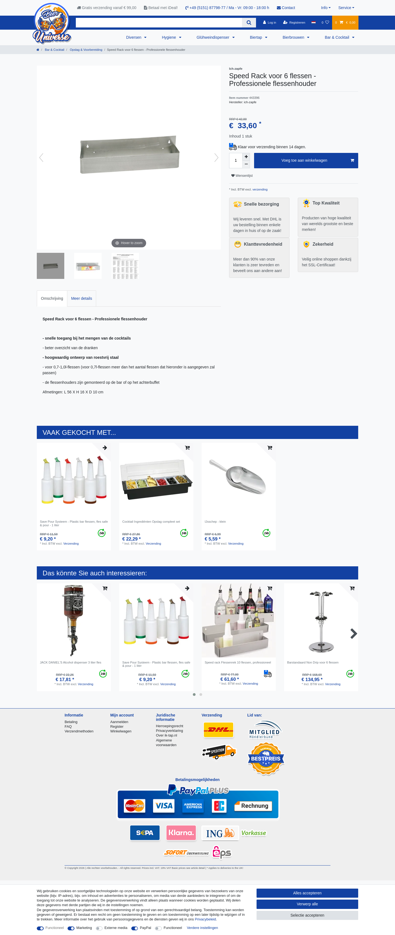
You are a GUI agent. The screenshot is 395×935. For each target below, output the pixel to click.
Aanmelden (119, 722)
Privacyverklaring (169, 731)
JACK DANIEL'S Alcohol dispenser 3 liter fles (70, 662)
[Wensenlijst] (325, 22)
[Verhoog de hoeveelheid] (246, 157)
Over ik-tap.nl (166, 735)
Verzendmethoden (79, 731)
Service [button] (344, 7)
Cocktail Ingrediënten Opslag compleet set (151, 521)
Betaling (71, 722)
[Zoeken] (249, 22)
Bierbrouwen (294, 37)
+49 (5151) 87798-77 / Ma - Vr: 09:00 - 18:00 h (227, 7)
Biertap (256, 37)
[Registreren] (294, 22)
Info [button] (324, 7)
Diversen (134, 37)
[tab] (52, 298)
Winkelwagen (120, 731)
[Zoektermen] (159, 22)
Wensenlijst (242, 176)
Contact (286, 7)
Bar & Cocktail (337, 37)
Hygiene (169, 37)
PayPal (145, 928)
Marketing (84, 928)
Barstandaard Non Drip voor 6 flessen (312, 662)
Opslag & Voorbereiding (85, 49)
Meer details (81, 298)
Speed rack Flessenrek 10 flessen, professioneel (238, 662)
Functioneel (55, 928)
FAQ (68, 726)
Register (116, 726)
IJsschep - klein (215, 521)
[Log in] (269, 22)
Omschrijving (52, 298)
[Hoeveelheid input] (235, 160)
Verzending (71, 543)
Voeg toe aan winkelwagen (318, 160)
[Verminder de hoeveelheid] (246, 164)
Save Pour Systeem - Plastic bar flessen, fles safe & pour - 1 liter (74, 523)
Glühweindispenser (213, 37)
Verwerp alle (307, 904)
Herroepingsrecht (169, 726)
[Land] (313, 22)
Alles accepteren (307, 893)
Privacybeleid (205, 919)
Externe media (115, 928)
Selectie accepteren (307, 915)
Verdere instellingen (202, 928)
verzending (260, 189)
